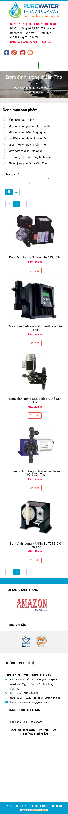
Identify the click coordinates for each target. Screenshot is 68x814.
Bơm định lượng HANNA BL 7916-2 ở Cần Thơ (35, 545)
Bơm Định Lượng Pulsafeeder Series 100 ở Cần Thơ (35, 472)
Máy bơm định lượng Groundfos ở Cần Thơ (35, 328)
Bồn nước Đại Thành (18, 119)
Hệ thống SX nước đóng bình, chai (27, 157)
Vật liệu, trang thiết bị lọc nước (25, 138)
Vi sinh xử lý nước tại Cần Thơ (24, 144)
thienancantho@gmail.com (33, 702)
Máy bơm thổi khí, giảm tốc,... (32, 88)
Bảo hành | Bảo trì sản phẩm (26, 721)
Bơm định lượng (33, 92)
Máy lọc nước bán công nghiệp (25, 132)
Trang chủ (32, 83)
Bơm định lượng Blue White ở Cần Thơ (35, 257)
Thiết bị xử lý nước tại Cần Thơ (25, 163)
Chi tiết (34, 270)
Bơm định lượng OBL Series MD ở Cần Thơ (35, 400)
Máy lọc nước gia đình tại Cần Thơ (27, 126)
